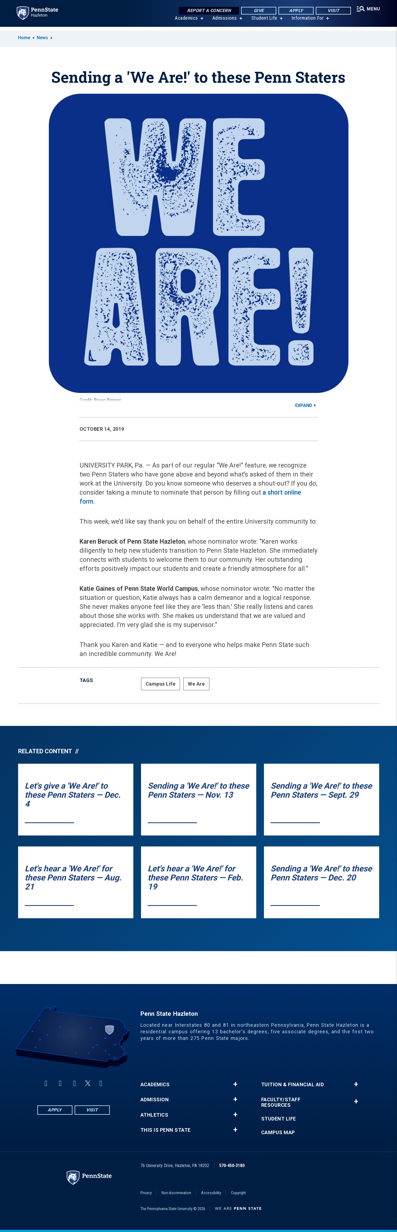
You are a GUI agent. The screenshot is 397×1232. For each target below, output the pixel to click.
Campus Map (278, 1132)
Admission (154, 1099)
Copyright (238, 1193)
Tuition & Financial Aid (292, 1084)
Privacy (146, 1193)
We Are (196, 684)
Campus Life (161, 684)
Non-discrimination (176, 1193)
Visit (331, 10)
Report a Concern (207, 10)
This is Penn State (165, 1130)
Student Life (263, 22)
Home (24, 37)
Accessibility (211, 1193)
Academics (185, 22)
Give (257, 10)
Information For (306, 22)
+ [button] (235, 1084)
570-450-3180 (231, 1165)
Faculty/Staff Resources (281, 1102)
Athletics (154, 1115)
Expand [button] (303, 405)
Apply (294, 10)
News (42, 37)
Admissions (223, 22)
